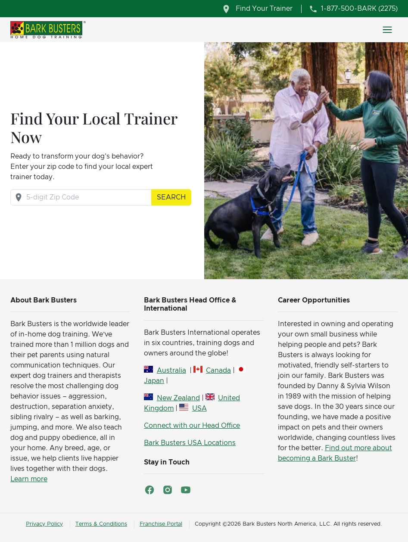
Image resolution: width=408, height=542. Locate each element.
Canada (218, 370)
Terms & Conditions (101, 524)
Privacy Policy (44, 524)
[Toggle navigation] (387, 29)
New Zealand (178, 398)
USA (199, 408)
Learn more (28, 479)
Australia (171, 370)
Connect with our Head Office (192, 425)
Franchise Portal (161, 524)
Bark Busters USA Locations (190, 442)
